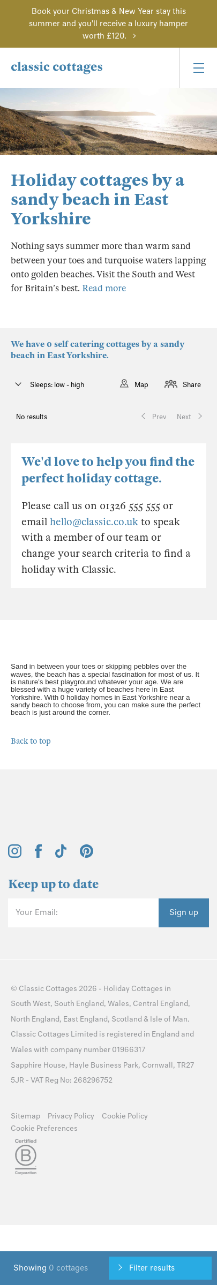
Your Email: (37, 912)
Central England (160, 1003)
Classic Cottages (48, 988)
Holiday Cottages (133, 988)
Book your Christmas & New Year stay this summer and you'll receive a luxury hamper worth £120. (108, 23)
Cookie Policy (125, 1116)
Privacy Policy (71, 1116)
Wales (118, 1003)
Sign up (183, 912)
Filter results (152, 1268)
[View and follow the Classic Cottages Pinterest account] (86, 855)
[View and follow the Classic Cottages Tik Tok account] (61, 855)
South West (30, 1003)
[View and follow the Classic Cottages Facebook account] (38, 855)
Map (141, 385)
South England (79, 1003)
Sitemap (25, 1116)
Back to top (31, 741)
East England (85, 1019)
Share (192, 385)
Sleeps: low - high (56, 385)
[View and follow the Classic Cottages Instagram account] (14, 855)
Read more (104, 288)
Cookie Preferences (44, 1128)
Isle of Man (169, 1019)
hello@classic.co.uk (94, 522)
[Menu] (198, 68)
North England (35, 1019)
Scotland (126, 1019)
